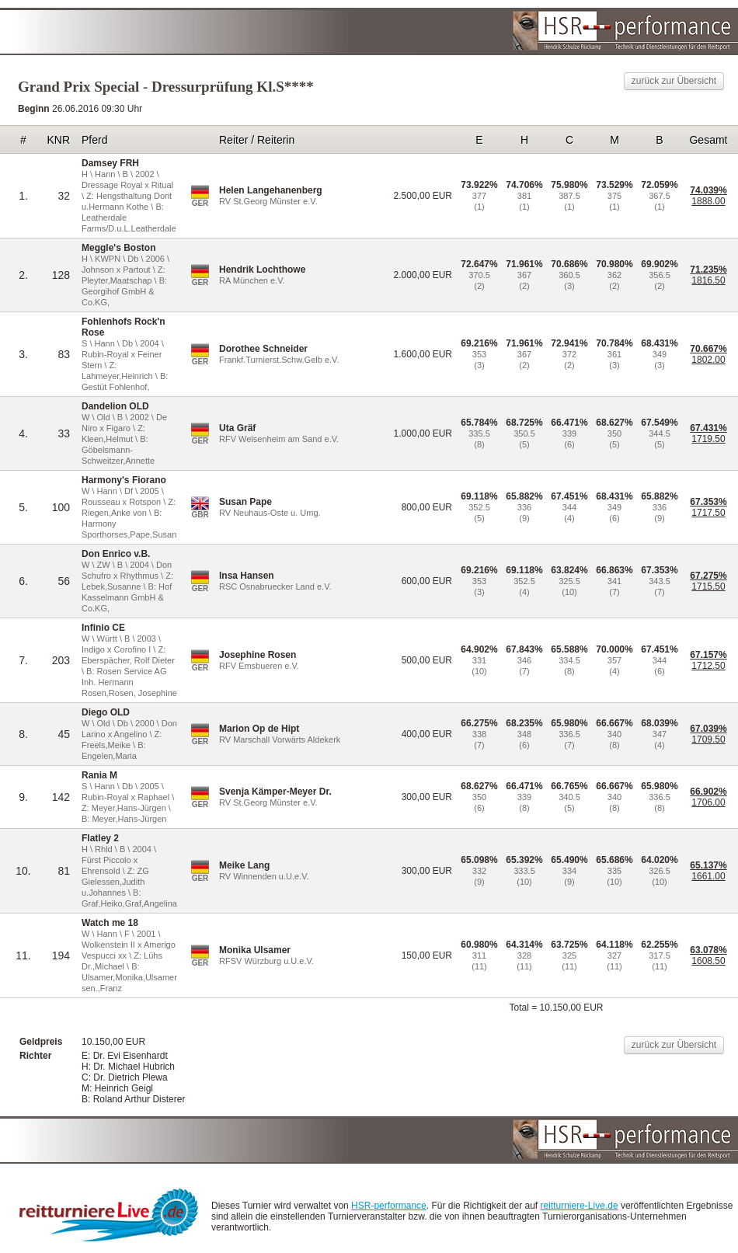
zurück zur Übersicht (674, 80)
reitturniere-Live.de (579, 1205)
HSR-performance (388, 1205)
